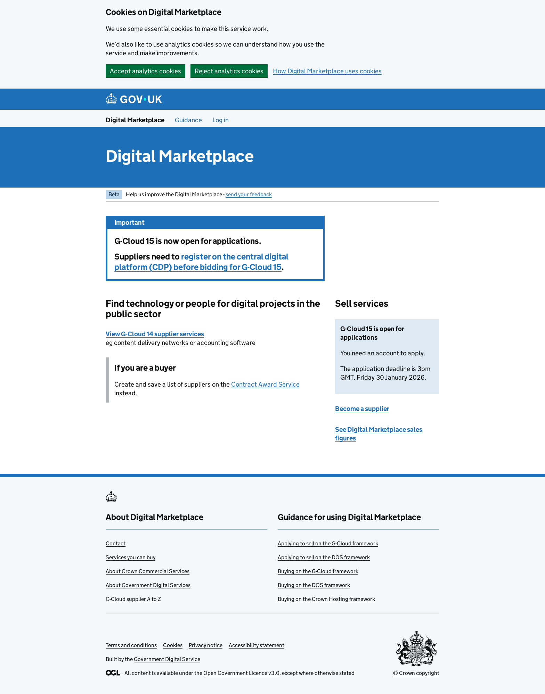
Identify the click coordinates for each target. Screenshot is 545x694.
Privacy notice (205, 645)
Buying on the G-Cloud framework (318, 571)
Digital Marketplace (135, 120)
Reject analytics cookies (229, 71)
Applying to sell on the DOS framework (324, 557)
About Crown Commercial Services (147, 571)
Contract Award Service (265, 384)
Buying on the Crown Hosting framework (326, 599)
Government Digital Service (167, 659)
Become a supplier (362, 409)
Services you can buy (130, 557)
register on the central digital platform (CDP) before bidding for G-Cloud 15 (201, 261)
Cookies (172, 645)
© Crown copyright (416, 673)
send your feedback (249, 194)
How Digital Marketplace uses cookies (327, 71)
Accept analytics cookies (145, 71)
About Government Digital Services (148, 585)
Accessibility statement (256, 645)
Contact (115, 543)
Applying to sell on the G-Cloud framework (328, 543)
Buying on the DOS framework (314, 585)
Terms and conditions (131, 645)
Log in (220, 120)
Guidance (188, 120)
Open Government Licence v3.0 (241, 673)
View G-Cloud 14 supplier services (155, 334)
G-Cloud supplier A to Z (133, 599)
